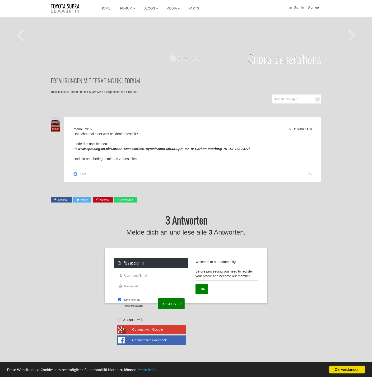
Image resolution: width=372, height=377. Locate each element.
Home (106, 8)
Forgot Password (133, 305)
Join (201, 289)
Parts (193, 8)
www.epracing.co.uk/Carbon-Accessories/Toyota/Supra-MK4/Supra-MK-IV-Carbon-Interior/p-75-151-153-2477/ (164, 149)
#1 (310, 173)
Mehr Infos (147, 370)
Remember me (131, 299)
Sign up (313, 7)
